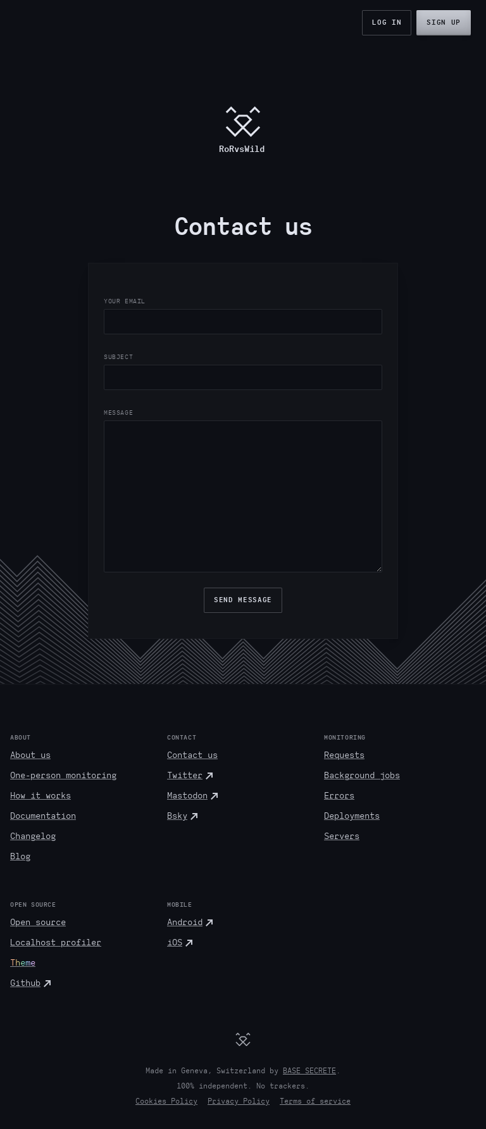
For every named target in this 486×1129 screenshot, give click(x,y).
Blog (20, 856)
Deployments (352, 816)
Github (25, 983)
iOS (174, 942)
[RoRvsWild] (243, 1039)
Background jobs (362, 775)
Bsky (177, 816)
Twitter (184, 775)
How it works (40, 795)
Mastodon (187, 795)
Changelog (33, 836)
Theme (22, 963)
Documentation (43, 816)
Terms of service (315, 1101)
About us (30, 755)
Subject (118, 356)
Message (118, 412)
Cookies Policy (166, 1101)
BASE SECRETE (309, 1070)
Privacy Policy (239, 1101)
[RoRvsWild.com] (243, 129)
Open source (38, 922)
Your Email (125, 301)
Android (184, 922)
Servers (341, 836)
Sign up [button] (444, 22)
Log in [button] (386, 22)
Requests (344, 755)
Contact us (192, 755)
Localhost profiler (55, 942)
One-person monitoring (63, 775)
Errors (339, 795)
